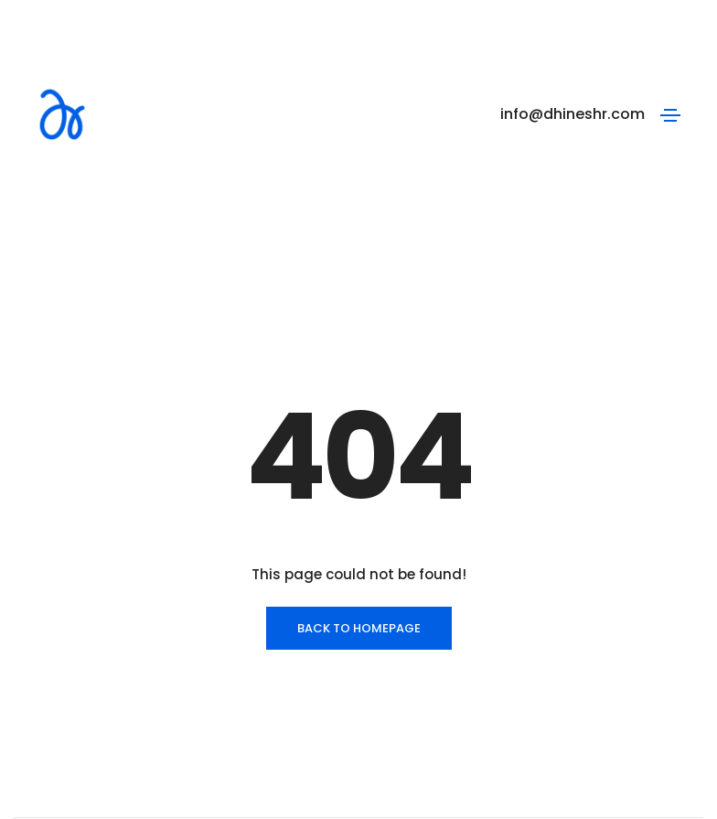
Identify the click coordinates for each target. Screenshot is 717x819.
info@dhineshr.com (572, 113)
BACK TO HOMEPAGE (359, 547)
